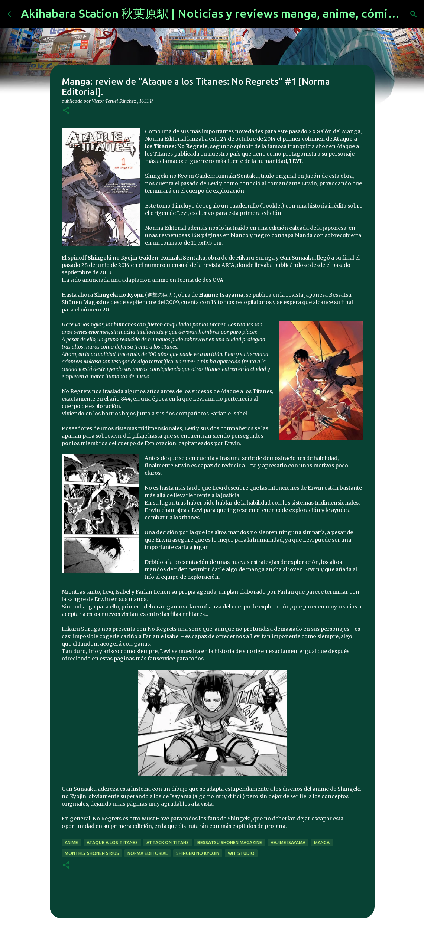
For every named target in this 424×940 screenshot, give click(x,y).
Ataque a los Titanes (112, 842)
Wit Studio (241, 853)
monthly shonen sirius (92, 853)
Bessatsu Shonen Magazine (229, 842)
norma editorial (147, 853)
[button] (66, 111)
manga (322, 842)
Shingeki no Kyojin (197, 853)
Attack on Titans (167, 842)
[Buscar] (413, 14)
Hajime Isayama (288, 842)
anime (71, 842)
